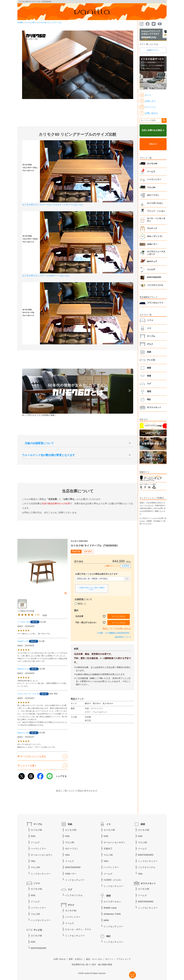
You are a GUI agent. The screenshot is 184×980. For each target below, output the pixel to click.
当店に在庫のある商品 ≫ (153, 130)
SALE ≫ (153, 144)
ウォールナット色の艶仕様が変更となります (48, 455)
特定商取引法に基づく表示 (84, 964)
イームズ (151, 171)
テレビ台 (151, 360)
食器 (149, 376)
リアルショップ (123, 959)
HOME (20, 22)
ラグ (149, 384)
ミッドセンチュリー (40, 873)
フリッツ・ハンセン (156, 211)
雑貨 (149, 368)
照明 (149, 391)
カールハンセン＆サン (42, 855)
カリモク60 (30, 22)
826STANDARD (154, 277)
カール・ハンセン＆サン (156, 219)
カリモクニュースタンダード (156, 252)
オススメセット (154, 407)
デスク (150, 344)
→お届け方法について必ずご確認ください (91, 588)
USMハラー (152, 244)
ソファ (150, 320)
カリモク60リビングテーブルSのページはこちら (45, 275)
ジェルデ (151, 269)
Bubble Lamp (110, 908)
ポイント (109, 959)
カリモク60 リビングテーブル (49, 22)
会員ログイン (153, 50)
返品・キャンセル (94, 959)
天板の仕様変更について (38, 443)
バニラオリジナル (155, 285)
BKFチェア (152, 261)
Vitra (33, 861)
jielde (106, 920)
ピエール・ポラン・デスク (78, 929)
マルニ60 (151, 187)
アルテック (152, 228)
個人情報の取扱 (105, 964)
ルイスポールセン (155, 203)
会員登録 (125, 566)
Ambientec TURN (112, 914)
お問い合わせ (59, 959)
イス (149, 328)
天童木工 (108, 848)
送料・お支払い (76, 959)
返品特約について (123, 637)
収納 (149, 352)
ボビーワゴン (153, 195)
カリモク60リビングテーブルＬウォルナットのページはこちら (52, 204)
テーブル (151, 336)
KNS (33, 836)
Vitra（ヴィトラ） (155, 236)
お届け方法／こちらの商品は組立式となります (96, 574)
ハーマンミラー (154, 179)
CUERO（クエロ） (113, 880)
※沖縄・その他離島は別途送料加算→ (114, 633)
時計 (149, 399)
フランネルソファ (155, 303)
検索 (164, 120)
